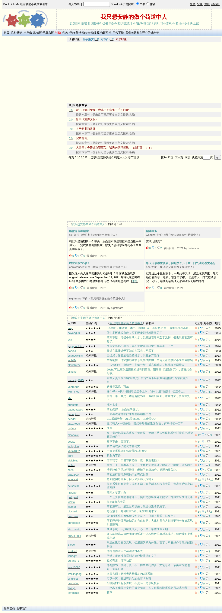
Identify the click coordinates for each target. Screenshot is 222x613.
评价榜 (107, 32)
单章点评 (48, 32)
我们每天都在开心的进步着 (142, 32)
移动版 (215, 4)
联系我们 (9, 608)
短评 (32, 32)
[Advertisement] (34, 101)
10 (78, 157)
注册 (207, 4)
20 (82, 157)
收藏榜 (98, 32)
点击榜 (89, 32)
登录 (200, 4)
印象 (65, 32)
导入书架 (74, 4)
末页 (187, 157)
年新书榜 (78, 32)
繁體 (193, 4)
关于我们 (22, 608)
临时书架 (16, 32)
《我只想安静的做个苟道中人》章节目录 (114, 157)
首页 (6, 32)
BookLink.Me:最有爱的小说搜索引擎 (25, 4)
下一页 (179, 157)
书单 (26, 32)
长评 (39, 32)
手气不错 (118, 32)
